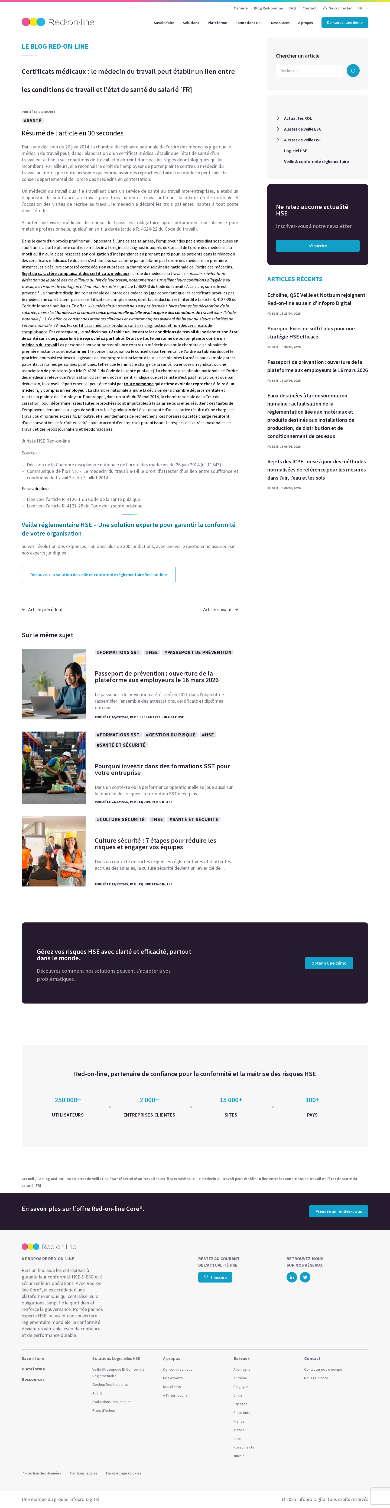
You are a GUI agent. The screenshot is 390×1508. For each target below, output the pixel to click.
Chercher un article (298, 55)
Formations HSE (249, 22)
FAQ (292, 8)
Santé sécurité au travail (133, 1178)
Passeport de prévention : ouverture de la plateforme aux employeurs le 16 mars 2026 (317, 365)
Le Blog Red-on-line (54, 1178)
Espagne (240, 1403)
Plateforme (217, 22)
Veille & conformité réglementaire (316, 161)
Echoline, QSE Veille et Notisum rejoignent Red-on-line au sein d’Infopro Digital (316, 298)
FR (360, 8)
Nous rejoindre (316, 1378)
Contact (310, 8)
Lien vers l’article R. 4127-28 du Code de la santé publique (84, 506)
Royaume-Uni (244, 1447)
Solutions (191, 22)
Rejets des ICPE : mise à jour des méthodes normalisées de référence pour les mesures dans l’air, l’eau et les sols (316, 469)
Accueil (28, 1178)
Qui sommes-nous (177, 1369)
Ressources (280, 22)
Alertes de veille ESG (302, 129)
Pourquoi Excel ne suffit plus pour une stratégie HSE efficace (311, 332)
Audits (97, 1393)
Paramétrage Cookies (123, 1473)
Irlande (239, 1429)
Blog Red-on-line (268, 8)
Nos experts (173, 1378)
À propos (305, 22)
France (239, 1421)
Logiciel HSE (295, 150)
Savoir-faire (164, 22)
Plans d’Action (103, 1410)
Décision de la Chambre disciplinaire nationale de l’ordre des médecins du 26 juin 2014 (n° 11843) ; (125, 464)
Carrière (241, 8)
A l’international (175, 1395)
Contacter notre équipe (323, 1369)
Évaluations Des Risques (112, 1401)
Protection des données (41, 1473)
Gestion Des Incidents (110, 1384)
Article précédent (42, 609)
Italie (237, 1438)
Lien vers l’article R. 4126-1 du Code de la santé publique (83, 499)
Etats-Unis (241, 1412)
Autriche (240, 1378)
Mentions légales (84, 1473)
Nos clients (172, 1386)
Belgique (240, 1386)
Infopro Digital (84, 1499)
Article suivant (220, 609)
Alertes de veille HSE (302, 139)
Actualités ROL (298, 118)
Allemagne (242, 1369)
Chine (237, 1395)
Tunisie (239, 1455)
